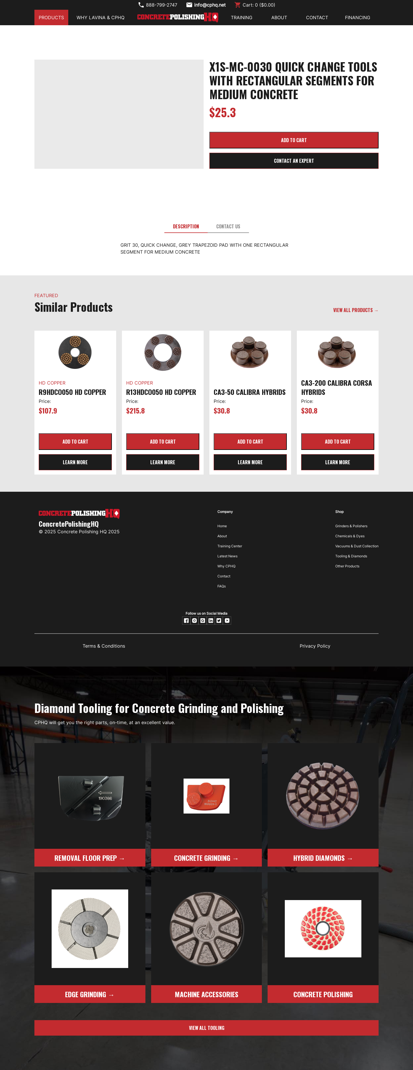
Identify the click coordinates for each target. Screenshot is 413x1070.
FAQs (221, 586)
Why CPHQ (226, 566)
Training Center (229, 546)
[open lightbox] (119, 67)
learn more (75, 462)
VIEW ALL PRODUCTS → (356, 310)
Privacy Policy (315, 646)
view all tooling (206, 1027)
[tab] (186, 226)
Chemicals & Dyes (350, 536)
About (222, 536)
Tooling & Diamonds (351, 556)
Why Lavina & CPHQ (100, 17)
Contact (223, 576)
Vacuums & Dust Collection (357, 546)
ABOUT (279, 17)
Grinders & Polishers (351, 526)
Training (241, 17)
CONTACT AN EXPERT (294, 160)
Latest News (227, 556)
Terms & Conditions (104, 646)
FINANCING (357, 17)
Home (222, 526)
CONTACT (317, 17)
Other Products (347, 566)
